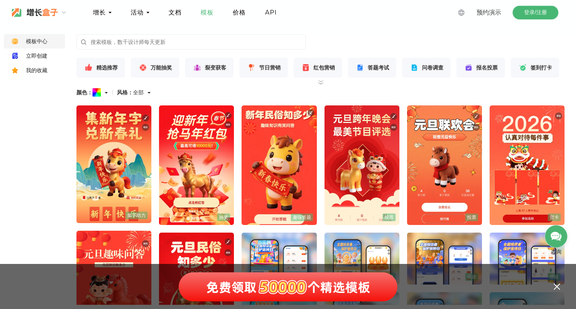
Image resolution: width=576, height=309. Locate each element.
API (271, 12)
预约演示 (489, 12)
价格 (239, 12)
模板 (207, 12)
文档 (175, 12)
